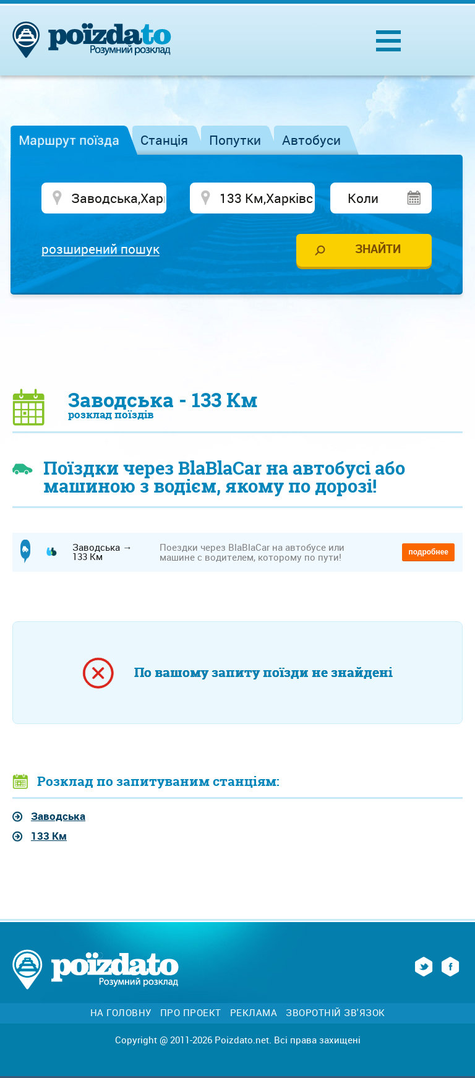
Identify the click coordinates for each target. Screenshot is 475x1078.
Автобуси (311, 140)
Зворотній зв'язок (335, 1013)
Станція (164, 140)
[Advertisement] (237, 341)
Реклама (254, 1013)
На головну (121, 1013)
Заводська (58, 816)
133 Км (49, 836)
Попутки (235, 140)
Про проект (190, 1013)
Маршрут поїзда (69, 140)
